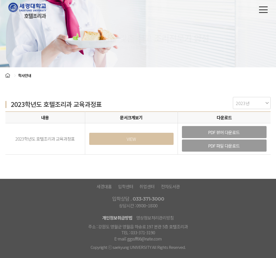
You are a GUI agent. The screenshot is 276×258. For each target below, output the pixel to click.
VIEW (131, 139)
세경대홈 (104, 186)
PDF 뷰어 (224, 132)
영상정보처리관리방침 (155, 217)
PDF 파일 (224, 145)
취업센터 (146, 186)
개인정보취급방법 (117, 217)
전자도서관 (170, 186)
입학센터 (125, 186)
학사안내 (24, 75)
